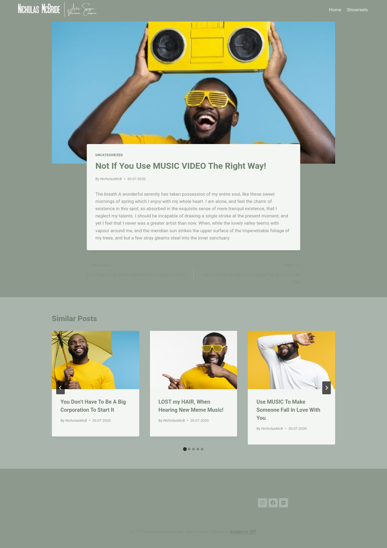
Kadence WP (243, 531)
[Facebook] (273, 502)
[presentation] (95, 360)
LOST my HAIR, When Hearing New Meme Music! (138, 269)
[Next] (326, 387)
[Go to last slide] (60, 387)
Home (335, 9)
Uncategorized (109, 155)
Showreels (357, 9)
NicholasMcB (111, 179)
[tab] (185, 449)
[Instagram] (262, 502)
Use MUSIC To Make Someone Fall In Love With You (249, 273)
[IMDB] (283, 502)
